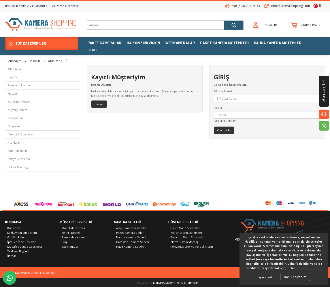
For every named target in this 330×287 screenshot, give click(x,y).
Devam (99, 104)
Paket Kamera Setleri (130, 233)
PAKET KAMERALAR (104, 43)
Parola (218, 108)
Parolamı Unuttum (19, 85)
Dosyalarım (15, 126)
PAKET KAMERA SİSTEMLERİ (224, 43)
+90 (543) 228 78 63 (245, 6)
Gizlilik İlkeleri (16, 237)
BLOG (92, 50)
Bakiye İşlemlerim (19, 159)
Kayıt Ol (12, 77)
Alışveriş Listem (17, 110)
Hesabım (35, 61)
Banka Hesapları (73, 237)
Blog (64, 242)
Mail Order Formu (73, 228)
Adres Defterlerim (19, 102)
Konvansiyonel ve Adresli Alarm (191, 247)
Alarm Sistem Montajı (184, 242)
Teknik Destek (71, 233)
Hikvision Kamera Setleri (132, 242)
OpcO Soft (143, 283)
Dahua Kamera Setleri (131, 237)
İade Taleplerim (18, 151)
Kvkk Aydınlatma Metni (22, 233)
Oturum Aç (55, 61)
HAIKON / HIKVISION (143, 43)
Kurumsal (13, 228)
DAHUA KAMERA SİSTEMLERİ (278, 43)
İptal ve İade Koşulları (21, 242)
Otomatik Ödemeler (20, 134)
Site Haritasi (70, 247)
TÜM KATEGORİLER (27, 43)
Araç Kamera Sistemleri (131, 228)
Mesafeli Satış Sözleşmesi (24, 247)
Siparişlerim (15, 118)
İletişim (12, 256)
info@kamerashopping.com (290, 6)
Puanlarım (14, 142)
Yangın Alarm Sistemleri (186, 233)
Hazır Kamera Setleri (130, 247)
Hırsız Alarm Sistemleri (185, 228)
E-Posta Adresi (223, 91)
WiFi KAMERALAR (180, 43)
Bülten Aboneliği (18, 167)
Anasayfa (14, 61)
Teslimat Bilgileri (18, 251)
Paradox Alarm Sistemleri (187, 237)
